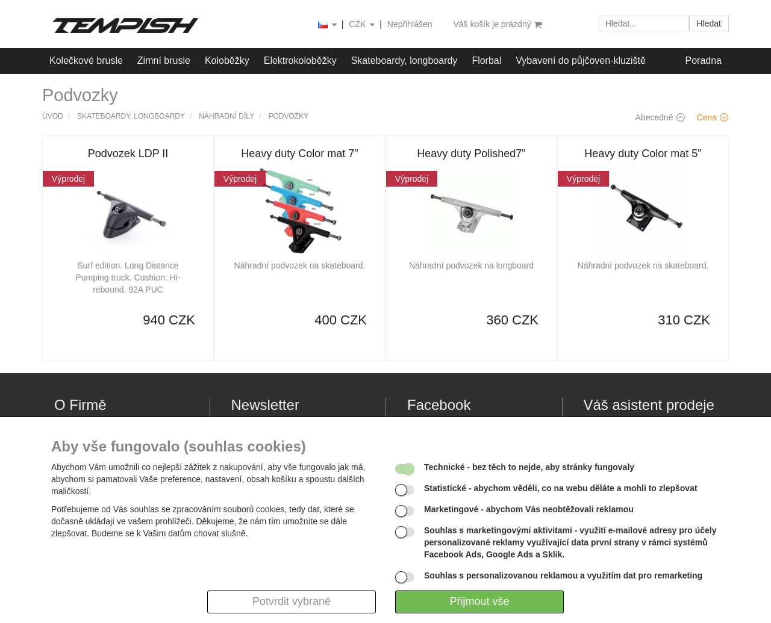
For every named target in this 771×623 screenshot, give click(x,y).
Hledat (709, 23)
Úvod (52, 116)
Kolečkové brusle (86, 60)
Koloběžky (227, 60)
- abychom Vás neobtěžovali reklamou (529, 509)
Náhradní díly (226, 116)
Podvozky (289, 116)
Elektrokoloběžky (300, 60)
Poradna (703, 60)
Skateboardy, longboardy (404, 60)
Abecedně (660, 117)
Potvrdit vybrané (291, 601)
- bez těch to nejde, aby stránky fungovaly (529, 467)
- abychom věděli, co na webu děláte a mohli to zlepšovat (561, 488)
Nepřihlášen (409, 24)
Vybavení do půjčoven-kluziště (581, 60)
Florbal (486, 60)
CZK (362, 25)
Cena (712, 117)
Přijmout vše (479, 601)
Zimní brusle (163, 60)
